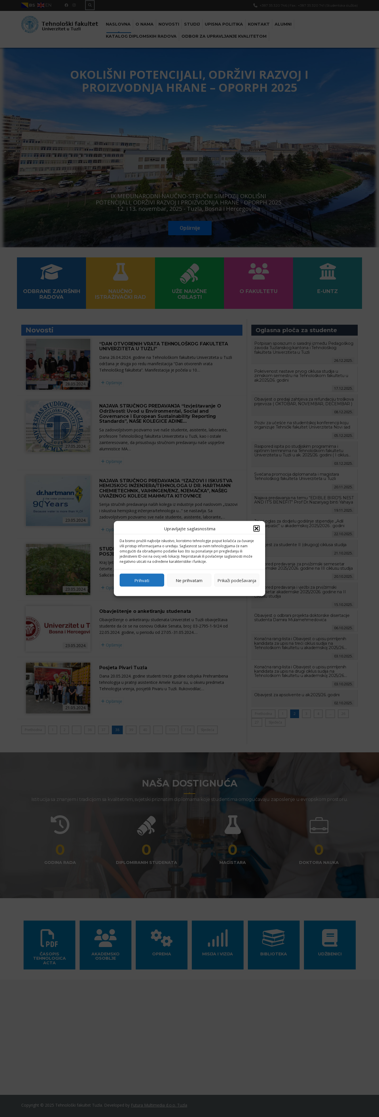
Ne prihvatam (189, 580)
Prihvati (141, 580)
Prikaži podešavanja (236, 580)
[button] (256, 528)
